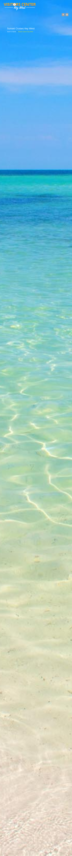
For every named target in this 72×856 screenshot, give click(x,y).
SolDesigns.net (18, 852)
